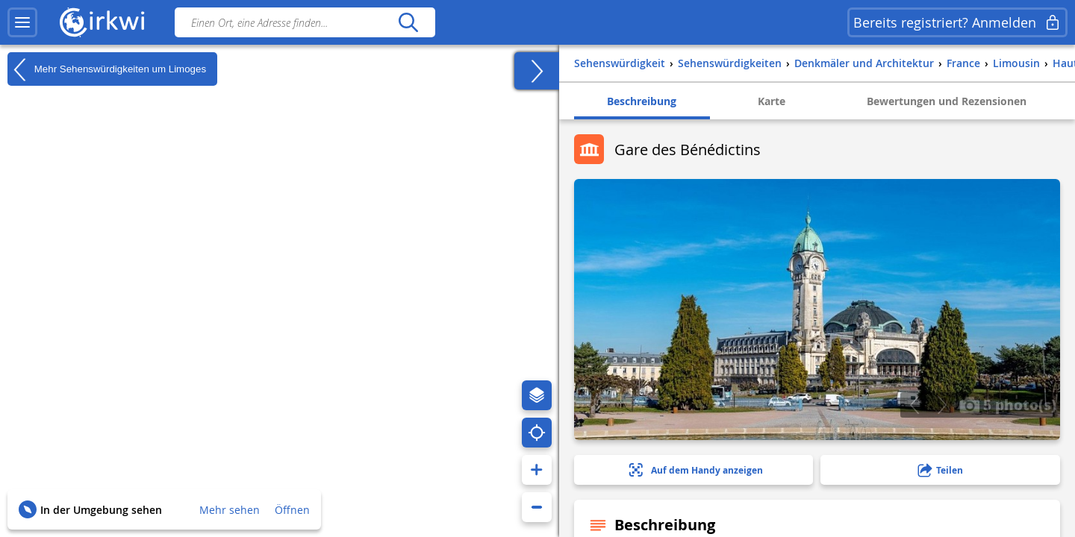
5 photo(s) (1007, 404)
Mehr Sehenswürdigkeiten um (106, 69)
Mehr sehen (229, 510)
